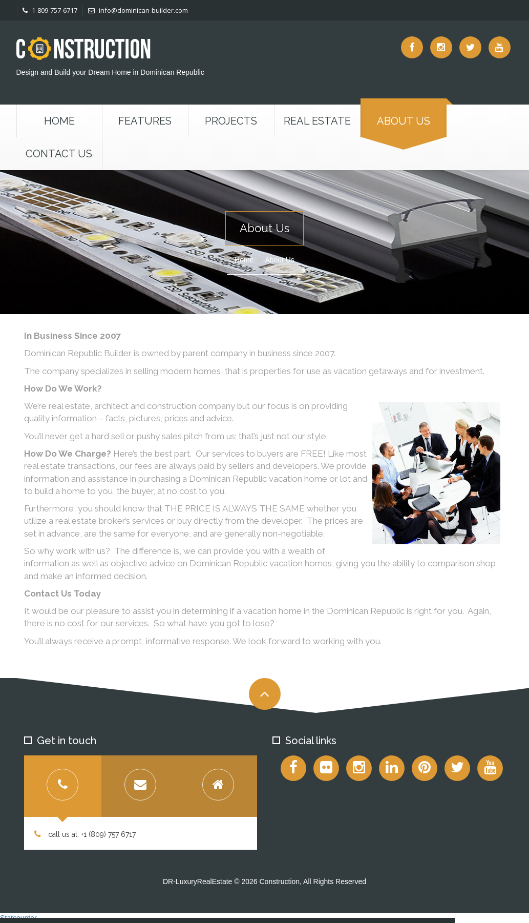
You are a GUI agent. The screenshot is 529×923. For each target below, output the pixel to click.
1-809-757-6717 (50, 10)
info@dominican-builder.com (138, 10)
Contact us (59, 154)
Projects (231, 121)
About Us (403, 121)
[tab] (63, 786)
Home (59, 121)
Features (145, 121)
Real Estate (317, 121)
